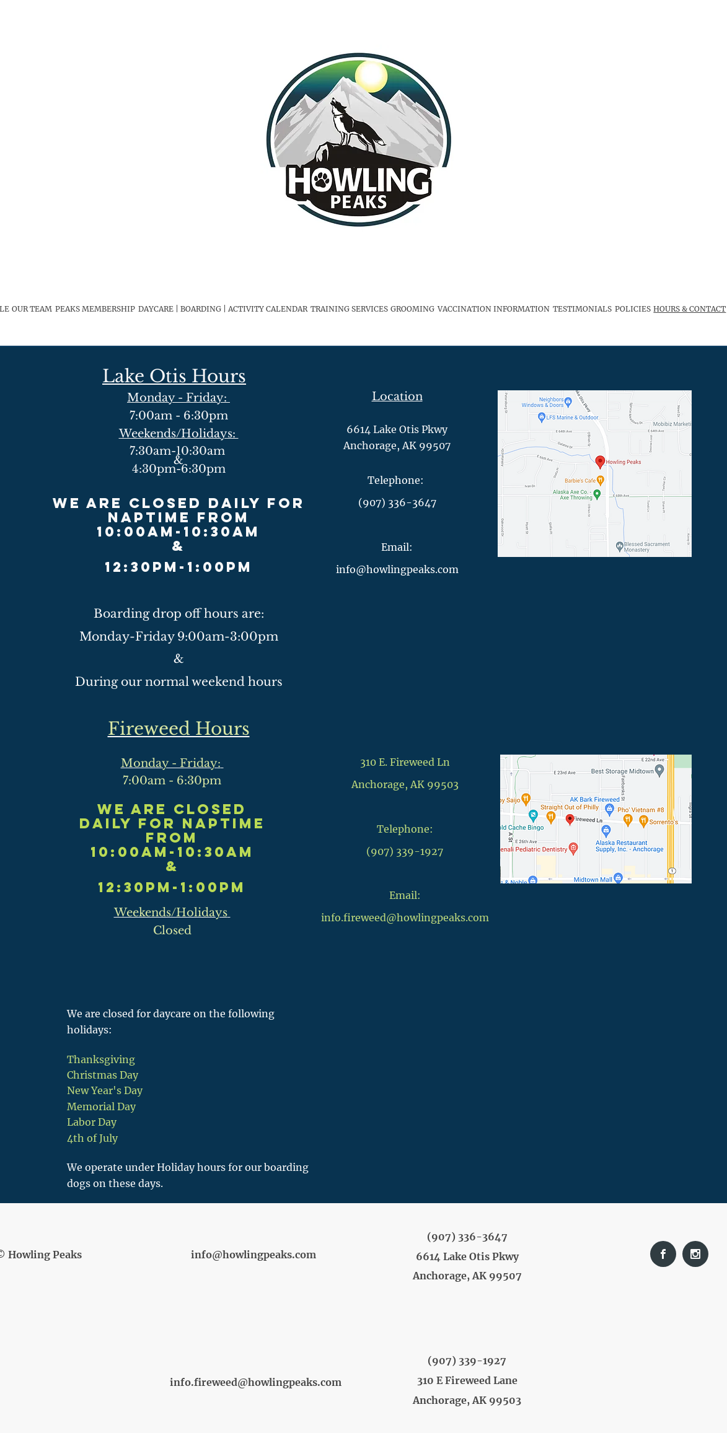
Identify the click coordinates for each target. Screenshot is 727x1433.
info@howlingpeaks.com (253, 1254)
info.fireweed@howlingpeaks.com (405, 917)
